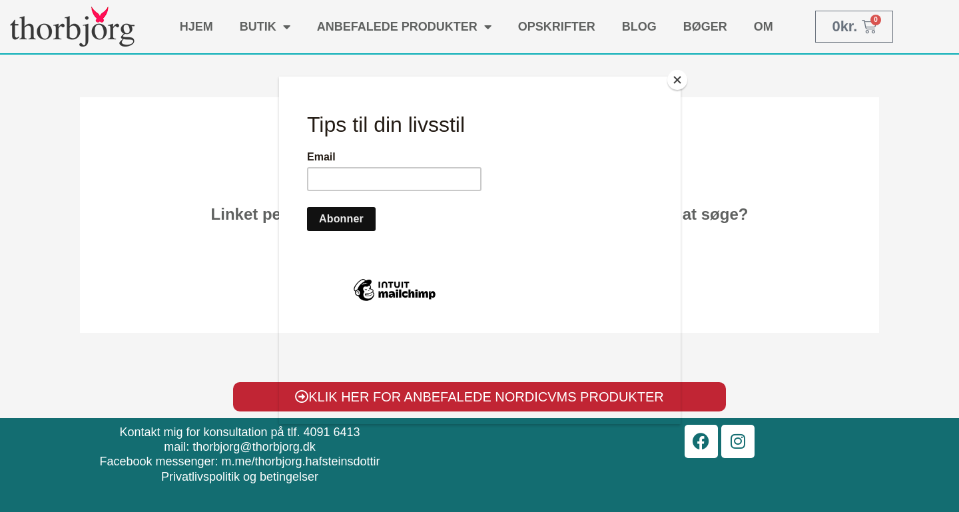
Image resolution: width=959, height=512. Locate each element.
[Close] (677, 80)
